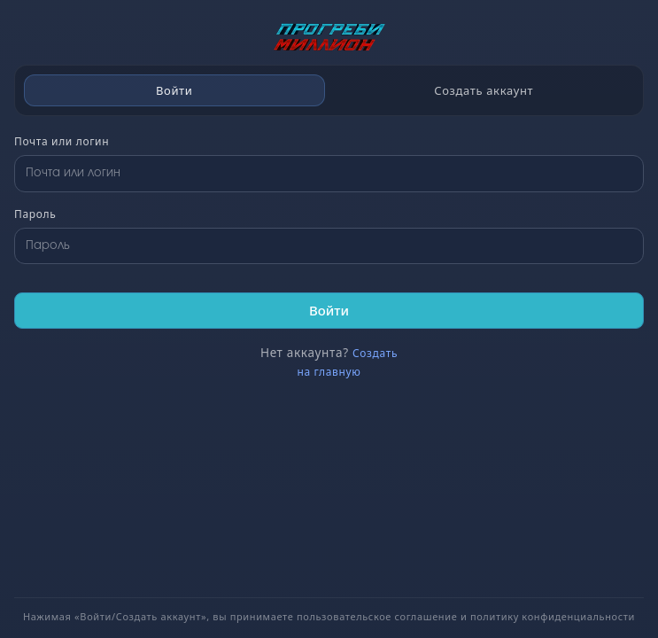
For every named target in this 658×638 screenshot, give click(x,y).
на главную (328, 371)
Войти (329, 310)
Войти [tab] (174, 90)
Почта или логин (61, 141)
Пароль (35, 214)
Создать (375, 353)
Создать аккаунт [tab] (483, 90)
